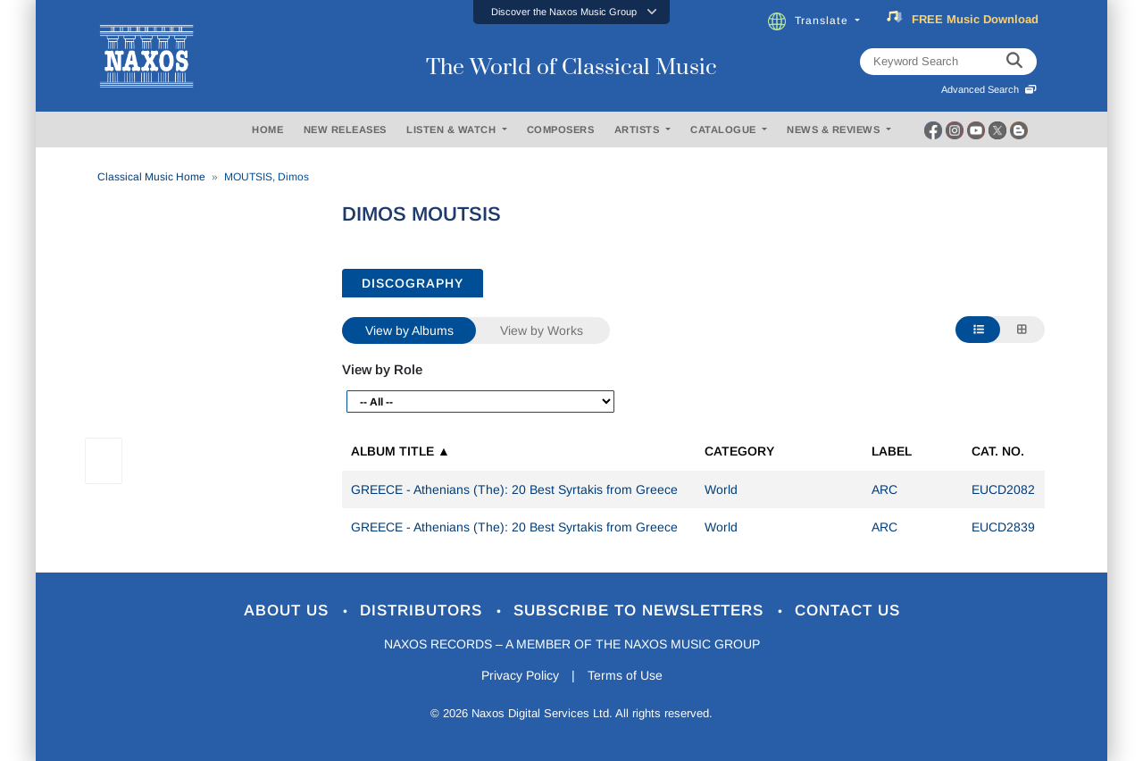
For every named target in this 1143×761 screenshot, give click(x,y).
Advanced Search (989, 89)
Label (892, 451)
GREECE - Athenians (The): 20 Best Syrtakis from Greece (514, 489)
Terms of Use (625, 675)
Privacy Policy (520, 675)
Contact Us (847, 610)
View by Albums (409, 330)
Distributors (424, 610)
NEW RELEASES (345, 129)
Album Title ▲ (400, 451)
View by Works (541, 330)
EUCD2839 (1003, 527)
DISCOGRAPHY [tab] (412, 283)
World (721, 489)
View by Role (382, 369)
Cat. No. (998, 451)
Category (739, 451)
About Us (289, 610)
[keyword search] (1014, 61)
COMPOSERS (561, 129)
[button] (571, 12)
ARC (884, 489)
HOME (267, 129)
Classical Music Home (151, 177)
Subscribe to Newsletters (641, 610)
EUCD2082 (1003, 489)
